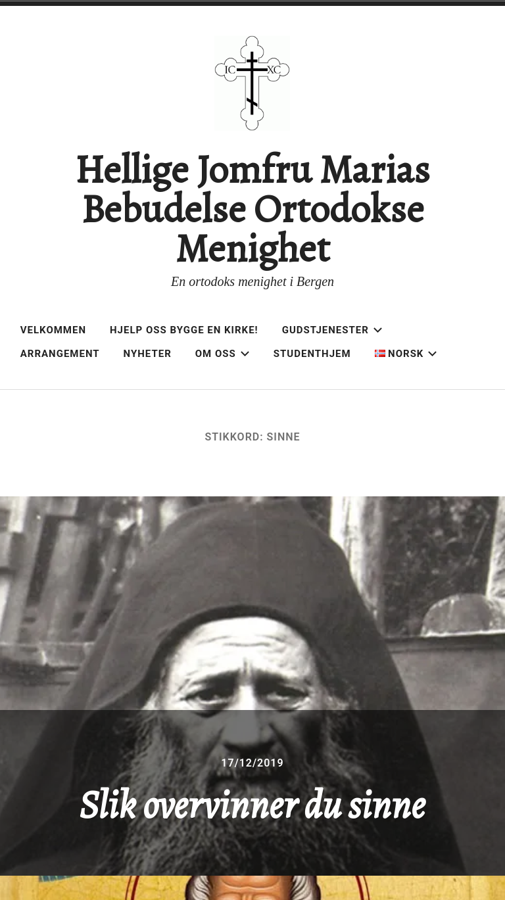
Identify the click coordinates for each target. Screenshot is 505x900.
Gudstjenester (332, 330)
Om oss (222, 354)
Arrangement (60, 354)
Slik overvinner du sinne (252, 805)
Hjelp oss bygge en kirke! (184, 330)
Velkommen (53, 330)
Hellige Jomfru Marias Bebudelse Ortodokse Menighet (252, 209)
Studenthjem (312, 354)
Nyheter (148, 354)
